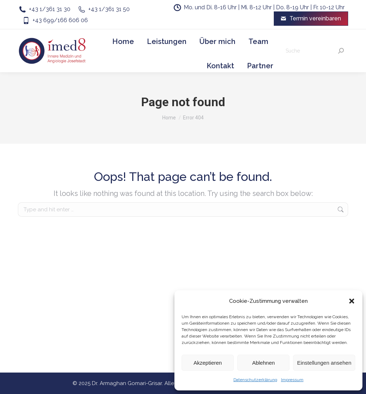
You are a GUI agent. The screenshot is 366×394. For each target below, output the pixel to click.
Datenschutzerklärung (255, 379)
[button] (351, 301)
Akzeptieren (207, 363)
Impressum (292, 379)
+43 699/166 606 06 (54, 20)
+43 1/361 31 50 (104, 9)
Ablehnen (263, 363)
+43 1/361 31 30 (44, 9)
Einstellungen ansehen (324, 363)
